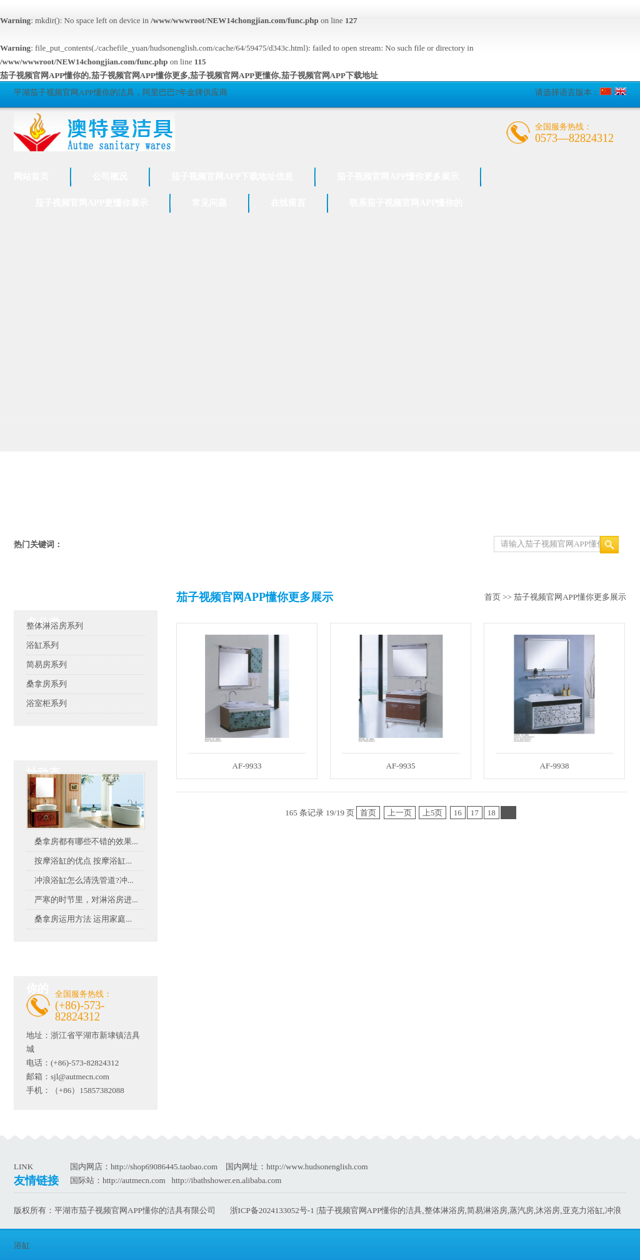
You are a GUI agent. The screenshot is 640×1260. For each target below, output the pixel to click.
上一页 (400, 812)
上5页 (432, 812)
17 (475, 812)
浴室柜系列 (46, 703)
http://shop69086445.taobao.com (164, 1166)
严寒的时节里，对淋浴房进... (86, 899)
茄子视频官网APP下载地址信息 (232, 176)
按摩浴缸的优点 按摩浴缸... (83, 860)
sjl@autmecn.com (80, 1076)
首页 (492, 597)
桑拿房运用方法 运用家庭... (83, 919)
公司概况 (110, 176)
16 (458, 812)
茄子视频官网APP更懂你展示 (91, 203)
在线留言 (288, 203)
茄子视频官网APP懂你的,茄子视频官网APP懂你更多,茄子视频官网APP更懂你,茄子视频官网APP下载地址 (189, 75)
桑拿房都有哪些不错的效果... (86, 841)
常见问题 (209, 203)
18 (492, 812)
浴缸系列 (42, 645)
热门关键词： (38, 544)
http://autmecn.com (134, 1180)
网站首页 (31, 176)
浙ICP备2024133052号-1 (272, 1210)
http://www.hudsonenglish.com (317, 1166)
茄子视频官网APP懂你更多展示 (398, 176)
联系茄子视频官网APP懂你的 (405, 203)
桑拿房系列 (46, 683)
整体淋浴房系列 (54, 625)
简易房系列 (46, 664)
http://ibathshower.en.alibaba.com (226, 1180)
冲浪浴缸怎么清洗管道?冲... (84, 880)
